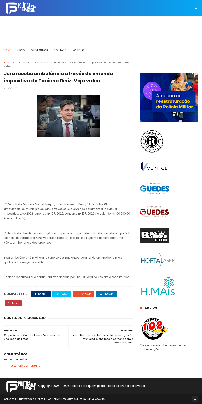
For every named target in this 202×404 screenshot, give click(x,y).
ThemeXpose (26, 399)
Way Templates (57, 399)
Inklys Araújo (96, 399)
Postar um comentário (24, 366)
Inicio (21, 50)
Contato (60, 50)
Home (7, 50)
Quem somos (39, 50)
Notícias (79, 50)
